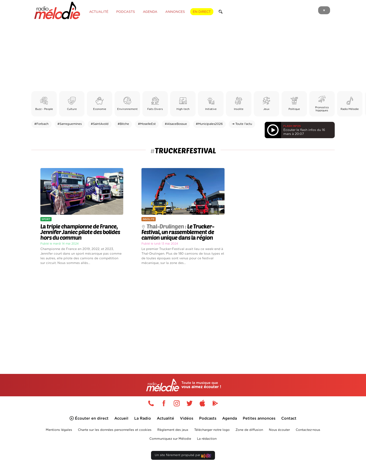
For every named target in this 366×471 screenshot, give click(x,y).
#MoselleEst (147, 124)
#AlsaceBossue (176, 124)
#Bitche (123, 124)
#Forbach (41, 124)
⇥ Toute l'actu (242, 124)
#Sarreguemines (69, 124)
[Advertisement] (183, 56)
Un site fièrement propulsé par (183, 456)
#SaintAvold (100, 124)
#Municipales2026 (209, 124)
